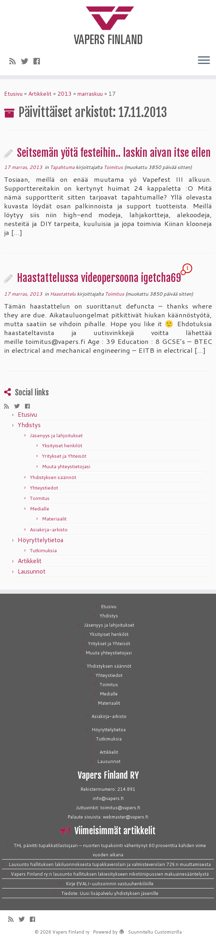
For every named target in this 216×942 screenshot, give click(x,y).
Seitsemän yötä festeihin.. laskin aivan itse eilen (114, 152)
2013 (64, 94)
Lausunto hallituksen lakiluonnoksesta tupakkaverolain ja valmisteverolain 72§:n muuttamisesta (110, 864)
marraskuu (90, 94)
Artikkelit (40, 94)
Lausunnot (32, 571)
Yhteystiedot (44, 487)
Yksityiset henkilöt (62, 445)
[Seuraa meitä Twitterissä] (27, 61)
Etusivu (13, 94)
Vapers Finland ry (70, 932)
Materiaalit (54, 518)
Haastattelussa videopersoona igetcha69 (99, 277)
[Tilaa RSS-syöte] (15, 61)
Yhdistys (29, 425)
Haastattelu (63, 293)
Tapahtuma (63, 167)
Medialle (39, 508)
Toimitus (113, 167)
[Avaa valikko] (204, 61)
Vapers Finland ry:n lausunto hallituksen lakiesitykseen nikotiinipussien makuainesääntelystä (110, 874)
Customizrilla (168, 932)
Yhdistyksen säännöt (53, 477)
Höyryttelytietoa (40, 540)
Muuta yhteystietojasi (66, 466)
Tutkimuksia (43, 550)
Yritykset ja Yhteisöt (64, 455)
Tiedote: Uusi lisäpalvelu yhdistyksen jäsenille (109, 893)
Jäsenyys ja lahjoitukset (56, 435)
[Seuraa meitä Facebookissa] (39, 61)
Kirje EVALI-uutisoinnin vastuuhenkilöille (110, 883)
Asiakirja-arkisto (49, 529)
